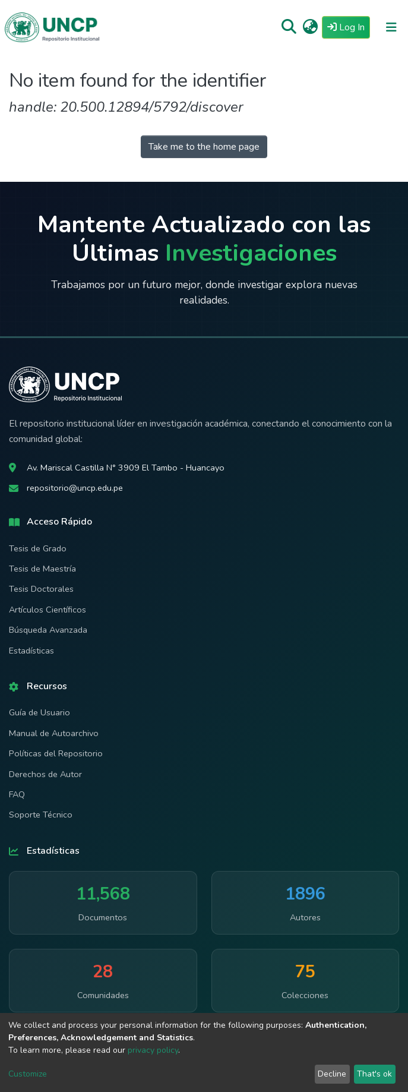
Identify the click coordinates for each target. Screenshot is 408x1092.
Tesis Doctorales (41, 589)
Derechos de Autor (45, 774)
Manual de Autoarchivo (54, 733)
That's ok (374, 1074)
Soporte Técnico (40, 814)
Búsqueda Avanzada (48, 630)
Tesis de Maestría (42, 569)
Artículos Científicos (47, 610)
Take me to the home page (204, 146)
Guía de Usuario (39, 712)
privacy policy (153, 1050)
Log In (348, 27)
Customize (27, 1074)
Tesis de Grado (38, 548)
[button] (310, 27)
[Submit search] (289, 27)
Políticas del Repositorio (56, 753)
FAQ (17, 794)
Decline (332, 1074)
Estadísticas (31, 651)
